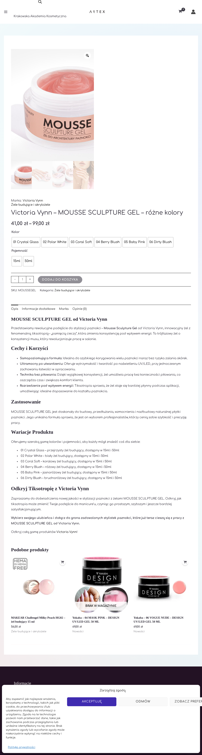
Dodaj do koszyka (60, 279)
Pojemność (19, 250)
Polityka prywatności (21, 747)
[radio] (26, 242)
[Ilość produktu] (22, 279)
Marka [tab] (65, 308)
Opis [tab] (15, 308)
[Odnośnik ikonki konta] (193, 11)
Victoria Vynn (33, 200)
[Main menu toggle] (6, 12)
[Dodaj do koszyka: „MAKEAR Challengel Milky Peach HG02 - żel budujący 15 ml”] (62, 562)
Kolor (15, 232)
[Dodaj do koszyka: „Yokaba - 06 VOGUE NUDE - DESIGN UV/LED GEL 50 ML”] (185, 562)
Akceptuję (92, 701)
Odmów (143, 701)
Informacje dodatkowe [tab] (39, 308)
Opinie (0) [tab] (81, 308)
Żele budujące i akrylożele (31, 204)
